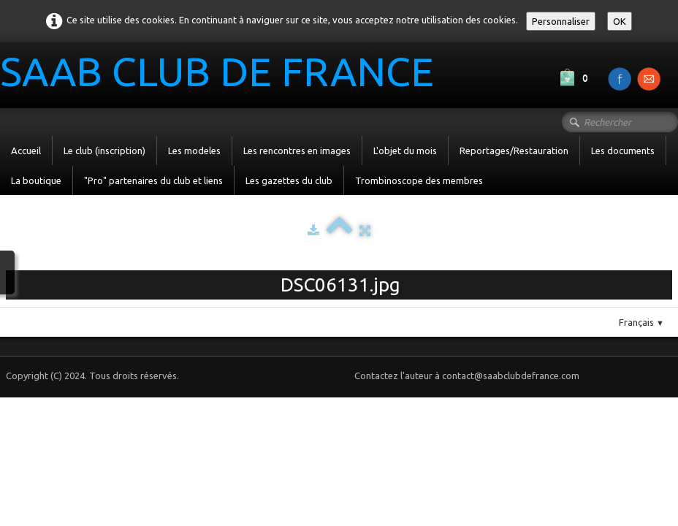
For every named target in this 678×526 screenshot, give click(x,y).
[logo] (222, 74)
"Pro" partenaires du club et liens (153, 180)
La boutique (36, 180)
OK (619, 21)
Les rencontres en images (297, 150)
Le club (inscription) (104, 150)
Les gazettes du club (288, 180)
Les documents (623, 150)
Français (641, 322)
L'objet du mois (405, 150)
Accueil (26, 150)
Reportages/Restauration (514, 150)
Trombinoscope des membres (419, 180)
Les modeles (194, 150)
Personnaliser (561, 21)
